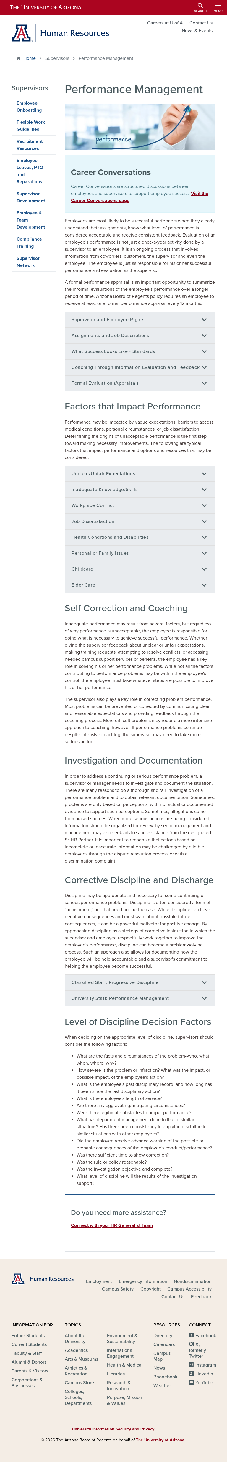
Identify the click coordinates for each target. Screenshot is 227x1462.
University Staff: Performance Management (120, 998)
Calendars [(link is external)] (164, 1344)
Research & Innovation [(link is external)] (119, 1386)
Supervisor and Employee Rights (108, 320)
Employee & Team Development (31, 220)
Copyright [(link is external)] (151, 1289)
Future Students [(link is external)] (29, 1336)
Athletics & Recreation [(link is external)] (76, 1371)
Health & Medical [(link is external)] (125, 1365)
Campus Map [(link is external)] (162, 1356)
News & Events (197, 31)
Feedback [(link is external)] (202, 1297)
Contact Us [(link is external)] (173, 1297)
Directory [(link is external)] (163, 1336)
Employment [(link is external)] (99, 1281)
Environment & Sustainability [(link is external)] (122, 1338)
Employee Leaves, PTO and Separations (30, 171)
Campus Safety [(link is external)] (118, 1289)
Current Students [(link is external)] (30, 1344)
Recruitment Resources (30, 144)
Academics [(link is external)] (77, 1350)
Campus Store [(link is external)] (80, 1383)
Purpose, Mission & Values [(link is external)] (124, 1400)
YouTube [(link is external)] (204, 1383)
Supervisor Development (31, 197)
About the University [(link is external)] (75, 1338)
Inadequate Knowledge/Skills (104, 490)
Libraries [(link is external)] (116, 1374)
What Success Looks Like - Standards (113, 351)
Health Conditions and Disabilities (110, 537)
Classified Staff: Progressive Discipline (115, 982)
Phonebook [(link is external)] (165, 1377)
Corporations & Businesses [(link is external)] (27, 1383)
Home (29, 58)
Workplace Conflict (93, 505)
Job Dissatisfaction (93, 521)
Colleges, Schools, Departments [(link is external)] (79, 1397)
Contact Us (201, 23)
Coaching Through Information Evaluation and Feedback (136, 367)
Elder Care (83, 585)
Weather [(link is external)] (162, 1386)
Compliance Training (29, 242)
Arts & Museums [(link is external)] (82, 1359)
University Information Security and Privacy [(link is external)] (113, 1429)
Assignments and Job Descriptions (110, 335)
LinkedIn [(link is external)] (204, 1374)
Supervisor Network (28, 261)
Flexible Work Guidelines (31, 125)
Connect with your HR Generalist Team (112, 1225)
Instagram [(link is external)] (206, 1365)
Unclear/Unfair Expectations (103, 474)
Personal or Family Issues (100, 553)
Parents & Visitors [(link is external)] (30, 1371)
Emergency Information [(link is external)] (143, 1281)
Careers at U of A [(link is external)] (165, 23)
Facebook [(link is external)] (206, 1336)
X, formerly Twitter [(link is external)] (197, 1350)
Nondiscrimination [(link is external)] (193, 1281)
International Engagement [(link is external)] (120, 1353)
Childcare (82, 569)
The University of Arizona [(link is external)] (160, 1440)
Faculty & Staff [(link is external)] (27, 1353)
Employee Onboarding (29, 106)
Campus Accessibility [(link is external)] (190, 1289)
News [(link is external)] (159, 1368)
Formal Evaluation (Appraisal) (105, 383)
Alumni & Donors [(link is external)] (29, 1362)
